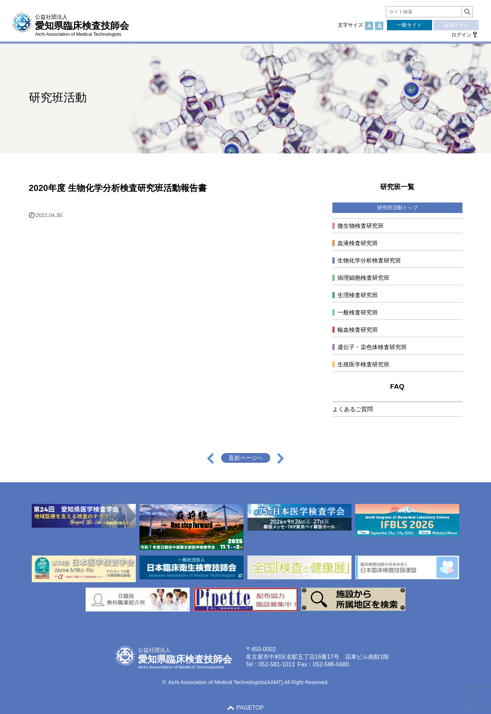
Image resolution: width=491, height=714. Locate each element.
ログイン (461, 35)
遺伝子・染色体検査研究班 (372, 347)
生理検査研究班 (357, 295)
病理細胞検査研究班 (363, 278)
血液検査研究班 (357, 243)
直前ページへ (245, 458)
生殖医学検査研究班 (363, 364)
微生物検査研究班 (360, 226)
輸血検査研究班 (357, 330)
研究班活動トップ (397, 207)
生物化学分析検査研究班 (369, 260)
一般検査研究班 (357, 312)
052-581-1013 (277, 664)
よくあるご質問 (352, 409)
